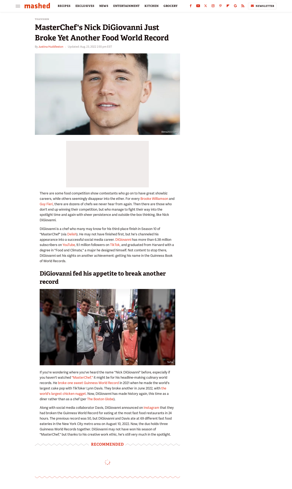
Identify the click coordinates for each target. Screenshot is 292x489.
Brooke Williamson (154, 198)
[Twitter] (205, 6)
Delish (72, 234)
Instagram (151, 407)
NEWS (103, 6)
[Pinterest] (220, 6)
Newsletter (262, 6)
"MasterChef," (82, 377)
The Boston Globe (100, 399)
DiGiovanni (123, 239)
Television (42, 19)
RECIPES (64, 6)
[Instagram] (213, 6)
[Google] (235, 6)
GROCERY (171, 6)
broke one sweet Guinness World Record (88, 383)
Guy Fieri (46, 204)
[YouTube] (198, 6)
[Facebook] (190, 6)
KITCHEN (152, 6)
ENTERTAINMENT (126, 6)
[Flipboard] (228, 6)
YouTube (69, 245)
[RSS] (243, 6)
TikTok (115, 245)
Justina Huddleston (50, 47)
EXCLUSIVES (84, 6)
